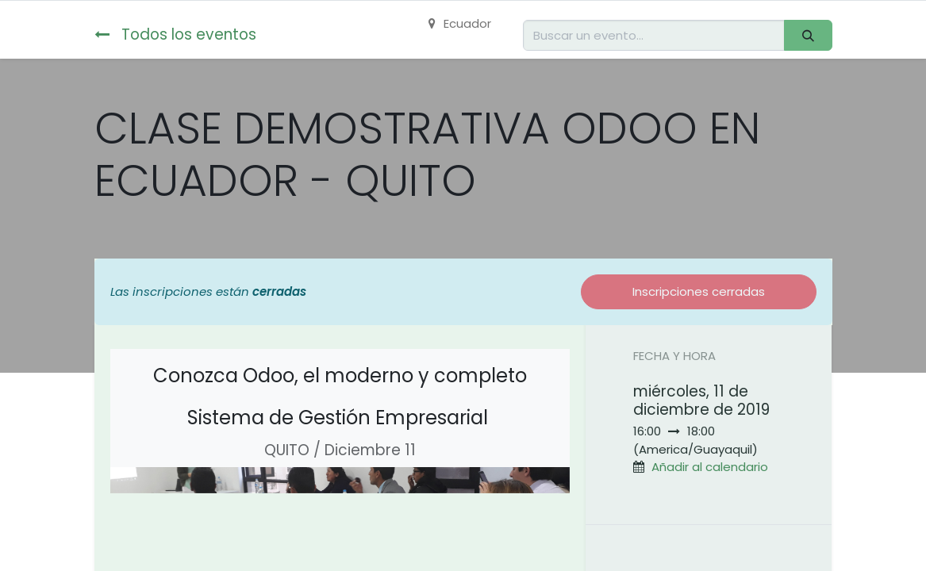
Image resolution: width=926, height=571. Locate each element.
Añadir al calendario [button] (709, 466)
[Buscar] (808, 35)
